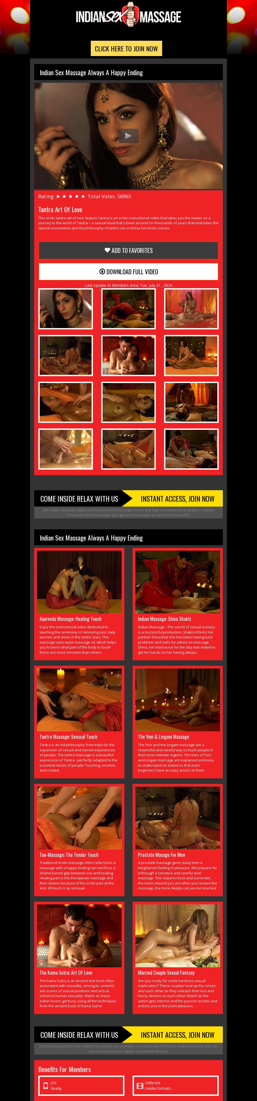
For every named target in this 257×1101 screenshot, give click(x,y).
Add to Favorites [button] (128, 250)
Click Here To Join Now (126, 48)
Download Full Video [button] (128, 271)
